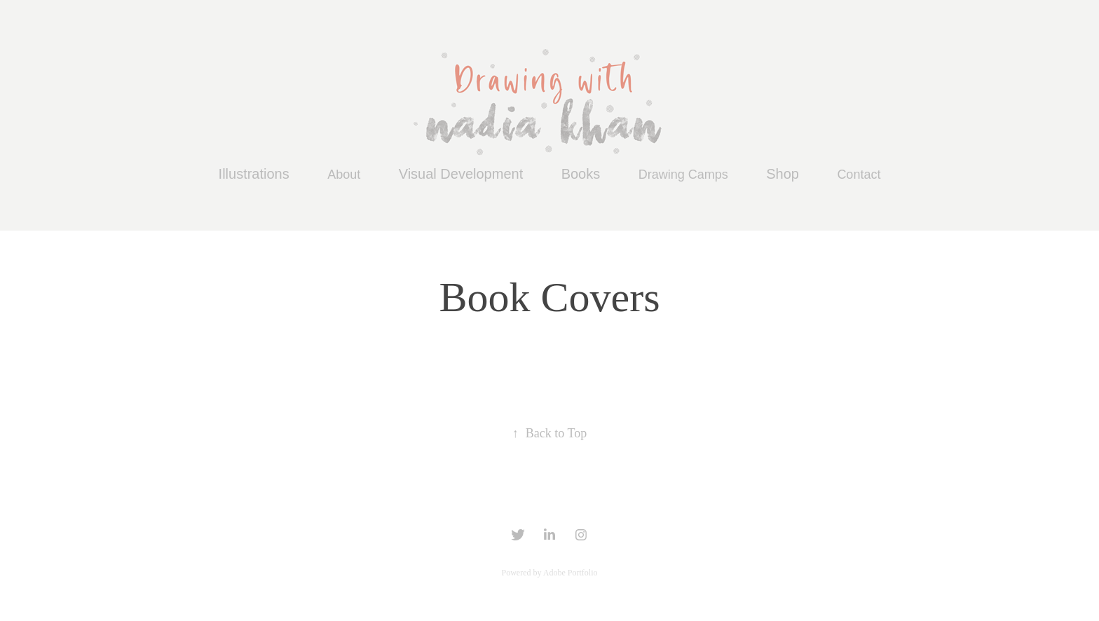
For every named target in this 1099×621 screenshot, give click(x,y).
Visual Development (461, 174)
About (343, 175)
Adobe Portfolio (570, 573)
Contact (858, 175)
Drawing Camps (683, 175)
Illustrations (254, 174)
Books (581, 174)
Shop (782, 174)
